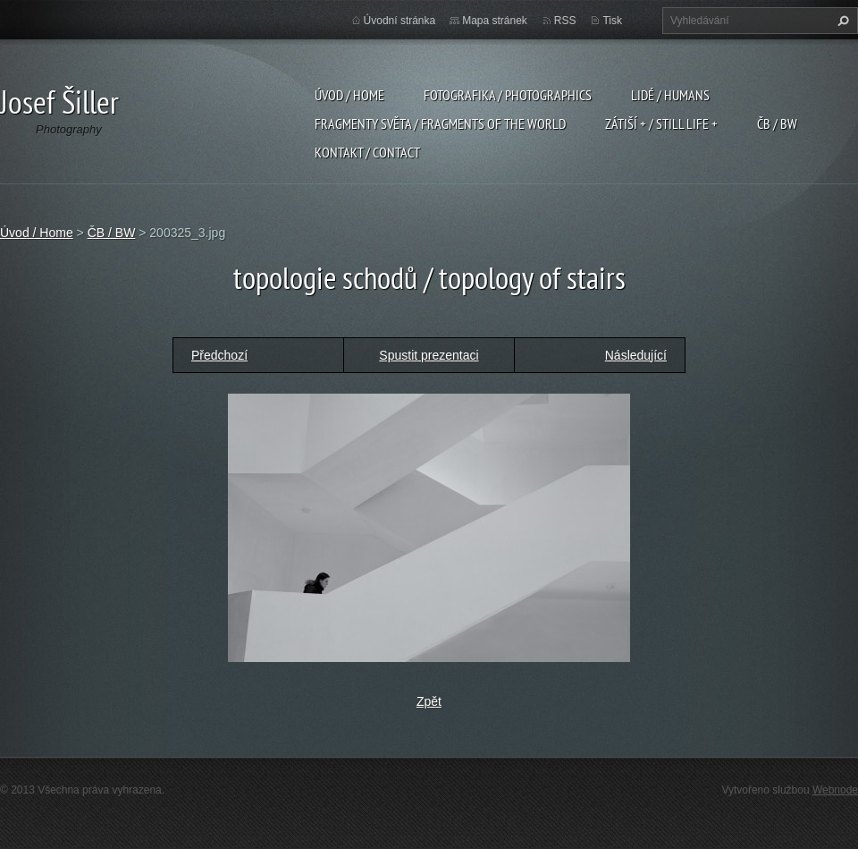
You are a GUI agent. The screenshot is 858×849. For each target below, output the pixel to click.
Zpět (429, 701)
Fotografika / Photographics (508, 95)
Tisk (612, 20)
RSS (565, 20)
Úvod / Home (349, 95)
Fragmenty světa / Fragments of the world (440, 123)
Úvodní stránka (400, 20)
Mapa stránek (494, 20)
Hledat (841, 20)
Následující (636, 355)
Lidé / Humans (670, 95)
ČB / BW (777, 123)
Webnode (835, 790)
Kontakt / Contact (367, 152)
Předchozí (219, 355)
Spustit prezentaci (428, 355)
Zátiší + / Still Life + (661, 123)
